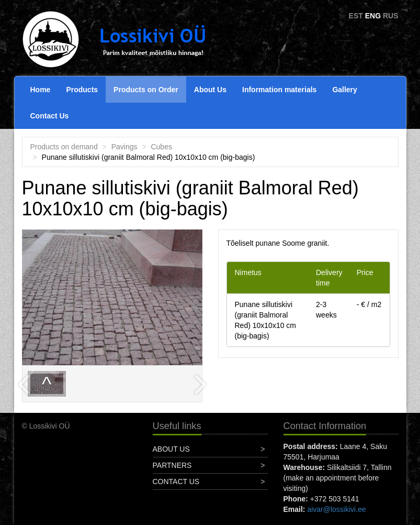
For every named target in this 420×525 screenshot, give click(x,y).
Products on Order (145, 89)
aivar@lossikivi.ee (336, 509)
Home (40, 89)
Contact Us (49, 116)
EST (356, 16)
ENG (373, 16)
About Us (210, 89)
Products (82, 89)
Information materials (279, 89)
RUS (391, 16)
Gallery (344, 89)
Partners (172, 465)
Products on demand (64, 147)
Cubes (161, 147)
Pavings (124, 147)
